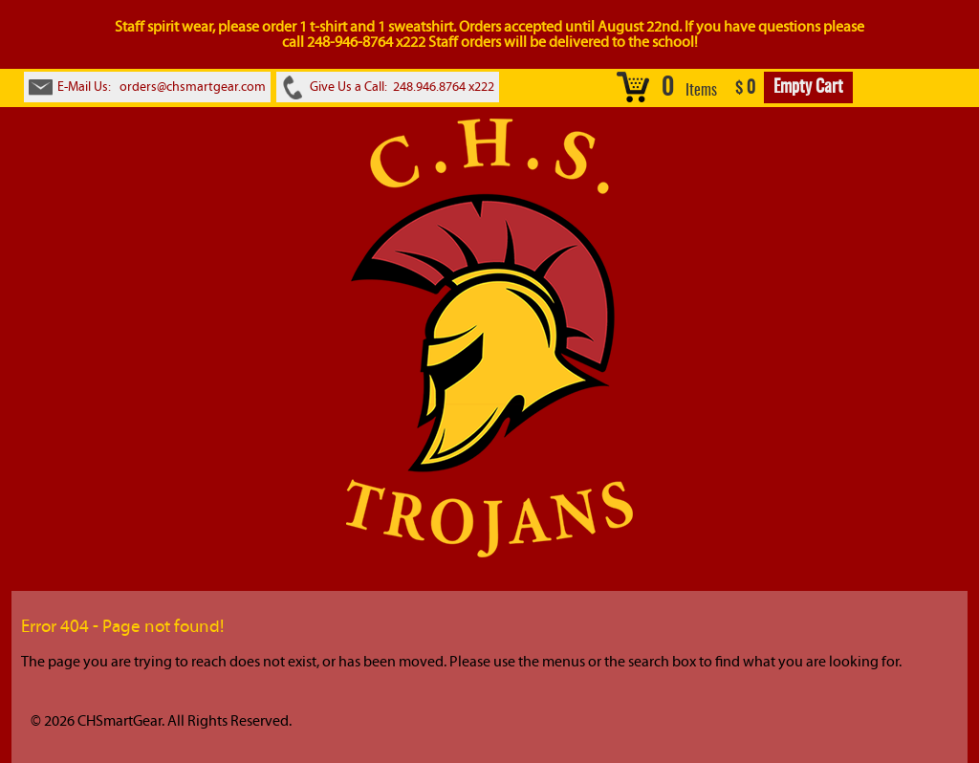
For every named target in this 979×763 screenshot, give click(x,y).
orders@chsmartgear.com (193, 87)
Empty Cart (808, 88)
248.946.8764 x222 (443, 87)
